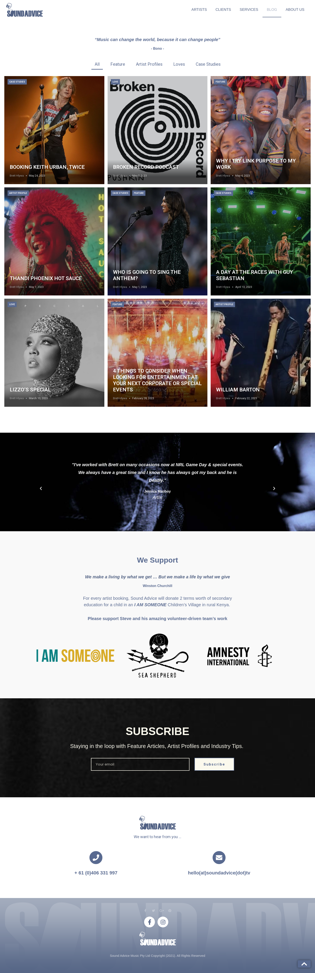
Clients (223, 10)
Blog (272, 10)
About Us (295, 10)
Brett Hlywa (17, 175)
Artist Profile (18, 193)
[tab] (97, 64)
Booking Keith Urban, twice (47, 167)
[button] (41, 488)
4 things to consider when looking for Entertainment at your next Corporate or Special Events (157, 380)
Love (115, 82)
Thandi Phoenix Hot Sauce (46, 278)
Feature (220, 82)
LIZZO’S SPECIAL (30, 390)
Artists (199, 10)
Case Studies (17, 82)
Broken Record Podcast (146, 167)
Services (249, 10)
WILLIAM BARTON (238, 390)
